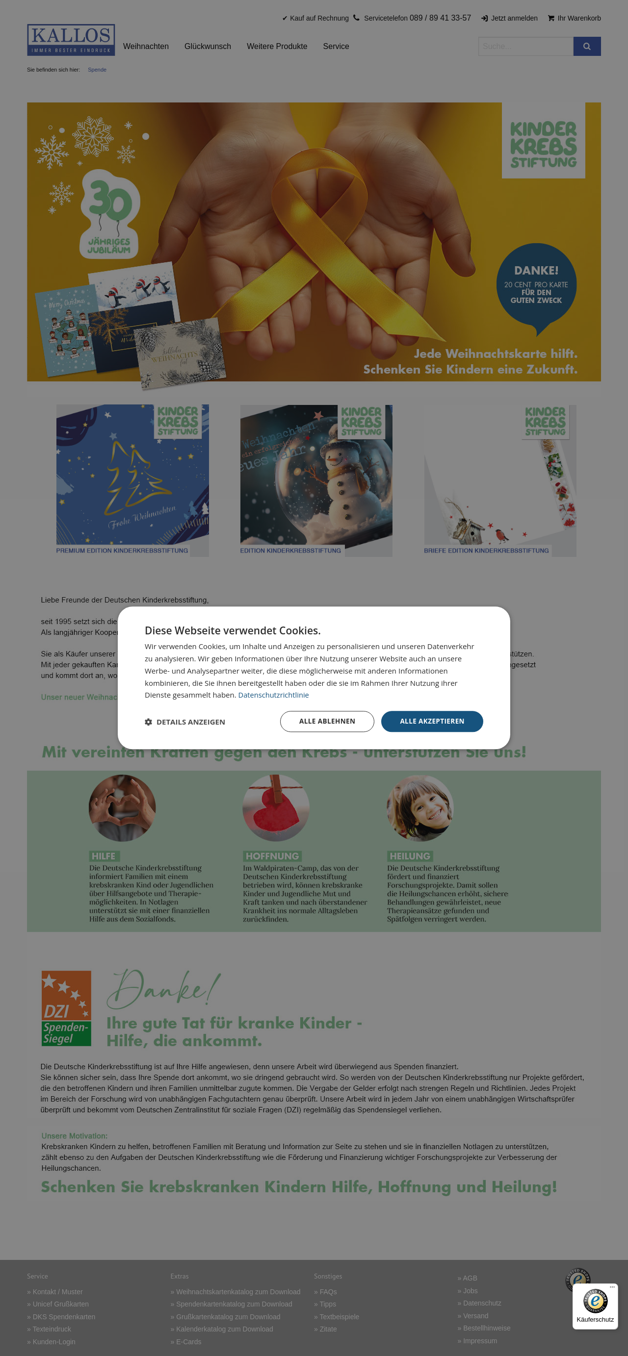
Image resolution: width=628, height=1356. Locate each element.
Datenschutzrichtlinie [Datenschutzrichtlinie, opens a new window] (274, 695)
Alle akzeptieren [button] (431, 721)
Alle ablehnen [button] (324, 721)
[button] (185, 721)
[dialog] (314, 678)
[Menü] (612, 1289)
